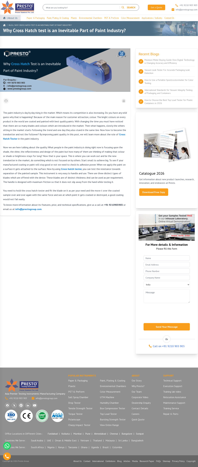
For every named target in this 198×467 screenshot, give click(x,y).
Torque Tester (75, 413)
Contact (87, 461)
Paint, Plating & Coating (58, 18)
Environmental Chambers (90, 18)
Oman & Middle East (66, 440)
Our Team (137, 391)
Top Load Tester (108, 413)
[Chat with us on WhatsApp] (7, 446)
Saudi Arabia (37, 440)
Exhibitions (110, 461)
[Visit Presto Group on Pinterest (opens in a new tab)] (21, 405)
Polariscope (74, 419)
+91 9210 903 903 (16, 398)
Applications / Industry (152, 18)
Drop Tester (74, 402)
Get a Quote (156, 7)
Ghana (84, 447)
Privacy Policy (178, 461)
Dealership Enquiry (141, 402)
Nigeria (50, 447)
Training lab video (172, 391)
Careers (135, 413)
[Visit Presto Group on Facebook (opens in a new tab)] (7, 405)
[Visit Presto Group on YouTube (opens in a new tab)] (34, 405)
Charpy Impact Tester (79, 425)
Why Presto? (138, 386)
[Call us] (7, 456)
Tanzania (72, 447)
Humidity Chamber (109, 402)
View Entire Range (109, 425)
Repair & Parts (170, 413)
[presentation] (167, 312)
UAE (49, 440)
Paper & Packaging (36, 18)
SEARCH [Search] (128, 7)
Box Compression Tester (112, 408)
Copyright (191, 461)
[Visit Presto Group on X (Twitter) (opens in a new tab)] (14, 405)
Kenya (61, 447)
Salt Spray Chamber (78, 397)
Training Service (171, 408)
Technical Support (172, 380)
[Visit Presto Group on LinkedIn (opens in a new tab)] (27, 405)
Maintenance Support (174, 402)
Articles (126, 461)
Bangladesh (137, 440)
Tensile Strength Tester (80, 408)
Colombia (117, 447)
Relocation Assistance (174, 397)
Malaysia (110, 440)
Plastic (74, 18)
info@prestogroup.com (44, 398)
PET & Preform (111, 18)
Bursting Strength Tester (113, 419)
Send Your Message (167, 326)
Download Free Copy (153, 192)
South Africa (37, 447)
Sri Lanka (123, 440)
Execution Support (172, 386)
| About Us (12, 17)
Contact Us (169, 18)
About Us (77, 461)
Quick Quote (138, 419)
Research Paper (147, 461)
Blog (11, 25)
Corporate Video (140, 397)
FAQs (158, 461)
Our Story (137, 380)
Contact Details (140, 408)
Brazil (106, 447)
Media (135, 461)
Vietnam (84, 440)
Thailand (97, 440)
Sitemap (166, 461)
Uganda (95, 447)
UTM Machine (107, 397)
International (98, 461)
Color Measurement (130, 18)
